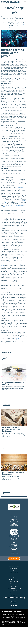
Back (4, 358)
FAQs (14, 570)
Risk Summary (14, 593)
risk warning (20, 24)
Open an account (14, 558)
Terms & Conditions (14, 581)
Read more (14, 385)
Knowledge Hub (14, 572)
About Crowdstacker (14, 566)
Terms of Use (14, 590)
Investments (14, 564)
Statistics (14, 575)
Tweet (8, 27)
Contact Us (14, 595)
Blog (14, 577)
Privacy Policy (14, 584)
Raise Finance (14, 568)
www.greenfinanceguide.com (18, 339)
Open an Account (14, 579)
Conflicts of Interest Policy (14, 588)
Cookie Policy (14, 586)
